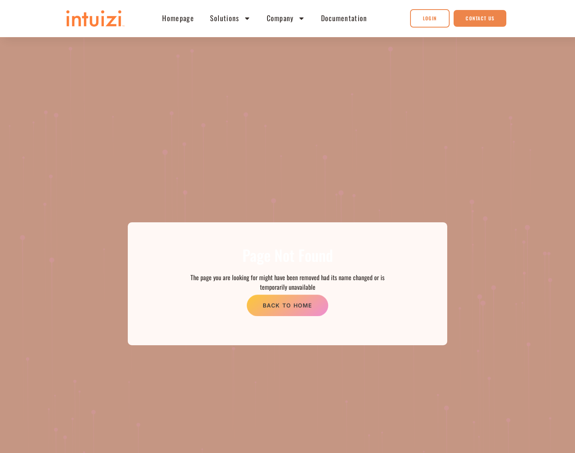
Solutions (230, 18)
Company (286, 18)
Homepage (178, 18)
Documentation (344, 18)
